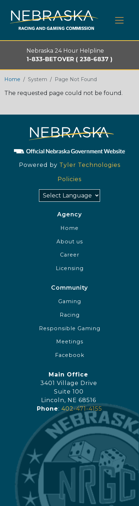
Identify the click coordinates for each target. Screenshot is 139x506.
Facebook (69, 355)
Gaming (69, 301)
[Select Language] (69, 195)
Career (69, 255)
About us (69, 241)
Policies (69, 179)
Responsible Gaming (69, 328)
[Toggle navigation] (119, 20)
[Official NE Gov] (69, 151)
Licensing (70, 268)
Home (12, 79)
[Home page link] (54, 20)
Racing (70, 315)
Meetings (69, 341)
